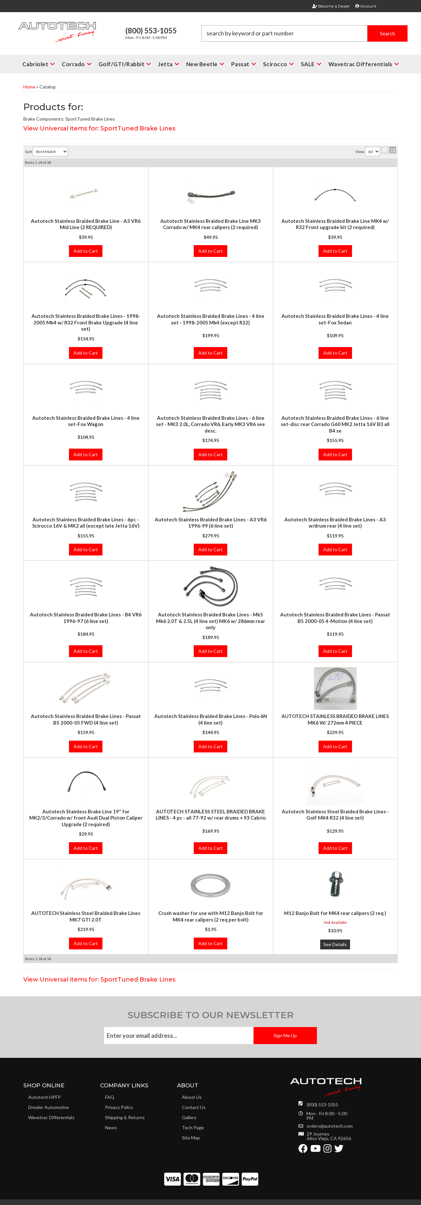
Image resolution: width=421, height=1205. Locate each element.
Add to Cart (86, 251)
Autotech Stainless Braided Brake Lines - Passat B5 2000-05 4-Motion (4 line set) (335, 618)
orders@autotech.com (330, 1126)
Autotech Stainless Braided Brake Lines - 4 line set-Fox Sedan (335, 319)
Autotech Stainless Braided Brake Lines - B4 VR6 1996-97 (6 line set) (86, 618)
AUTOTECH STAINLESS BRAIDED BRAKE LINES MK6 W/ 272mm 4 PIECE (335, 719)
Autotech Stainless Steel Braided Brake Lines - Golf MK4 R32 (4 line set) (335, 814)
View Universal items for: (99, 128)
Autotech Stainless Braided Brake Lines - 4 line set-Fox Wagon (86, 421)
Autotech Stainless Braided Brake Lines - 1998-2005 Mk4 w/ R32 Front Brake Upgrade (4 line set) (86, 322)
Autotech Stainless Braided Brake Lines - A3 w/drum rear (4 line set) (335, 522)
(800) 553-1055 (322, 1104)
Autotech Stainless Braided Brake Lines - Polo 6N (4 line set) (210, 719)
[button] (304, 33)
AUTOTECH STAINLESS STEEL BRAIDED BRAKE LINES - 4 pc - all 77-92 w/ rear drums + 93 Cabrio (211, 814)
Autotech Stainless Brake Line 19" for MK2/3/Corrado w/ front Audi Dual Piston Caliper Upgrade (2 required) (86, 817)
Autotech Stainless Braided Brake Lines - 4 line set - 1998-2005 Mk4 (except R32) (210, 319)
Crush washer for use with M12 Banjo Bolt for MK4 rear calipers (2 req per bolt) (210, 916)
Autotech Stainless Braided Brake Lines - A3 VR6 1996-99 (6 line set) (211, 522)
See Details (335, 944)
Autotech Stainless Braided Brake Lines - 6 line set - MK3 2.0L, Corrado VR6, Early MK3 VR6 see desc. (210, 424)
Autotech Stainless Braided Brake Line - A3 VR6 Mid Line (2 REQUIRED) (86, 224)
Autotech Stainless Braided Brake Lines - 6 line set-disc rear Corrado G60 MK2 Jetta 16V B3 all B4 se (335, 424)
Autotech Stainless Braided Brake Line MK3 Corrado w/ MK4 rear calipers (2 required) (210, 224)
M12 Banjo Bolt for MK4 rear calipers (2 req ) (335, 913)
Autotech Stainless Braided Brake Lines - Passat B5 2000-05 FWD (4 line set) (86, 719)
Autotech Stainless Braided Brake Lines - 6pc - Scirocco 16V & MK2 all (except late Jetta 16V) (86, 522)
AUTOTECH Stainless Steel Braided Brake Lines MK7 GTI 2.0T (85, 916)
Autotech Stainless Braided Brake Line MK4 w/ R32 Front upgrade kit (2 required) (335, 224)
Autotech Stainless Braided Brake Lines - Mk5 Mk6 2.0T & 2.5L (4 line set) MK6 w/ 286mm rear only (210, 621)
